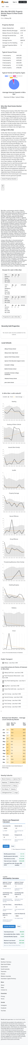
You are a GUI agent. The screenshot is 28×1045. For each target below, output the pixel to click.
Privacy (3, 996)
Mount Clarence (6, 779)
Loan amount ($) (8, 828)
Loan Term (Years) (8, 907)
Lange (16, 792)
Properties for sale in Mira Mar (11, 317)
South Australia (5, 969)
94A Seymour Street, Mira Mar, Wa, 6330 (7, 278)
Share (7, 6)
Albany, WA (8, 18)
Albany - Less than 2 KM (10, 663)
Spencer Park (17, 779)
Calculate (6, 846)
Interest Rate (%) (20, 907)
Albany (15, 786)
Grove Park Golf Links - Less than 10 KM (13, 690)
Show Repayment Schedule (18, 849)
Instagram (4, 1005)
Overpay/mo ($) (20, 838)
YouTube (3, 1010)
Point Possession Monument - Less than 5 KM (13, 677)
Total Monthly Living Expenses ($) (8, 897)
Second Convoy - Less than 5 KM (12, 697)
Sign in (15, 2)
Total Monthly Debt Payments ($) (20, 896)
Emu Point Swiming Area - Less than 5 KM (13, 681)
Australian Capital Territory (8, 978)
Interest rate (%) (20, 829)
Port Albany (5, 789)
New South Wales (6, 964)
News (2, 987)
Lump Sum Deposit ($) (20, 916)
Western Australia (6, 976)
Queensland (4, 967)
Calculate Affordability (9, 926)
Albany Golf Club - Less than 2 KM (12, 673)
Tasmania (3, 971)
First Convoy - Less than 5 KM (11, 694)
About (2, 985)
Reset (12, 846)
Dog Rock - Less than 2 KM (10, 686)
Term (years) (8, 837)
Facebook (3, 1008)
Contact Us (4, 990)
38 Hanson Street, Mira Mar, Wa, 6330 (7, 308)
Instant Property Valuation (9, 179)
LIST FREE (22, 2)
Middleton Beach (14, 782)
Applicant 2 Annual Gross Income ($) (20, 886)
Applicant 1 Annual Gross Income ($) (8, 885)
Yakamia (13, 789)
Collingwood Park (7, 792)
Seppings (4, 782)
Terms (2, 999)
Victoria (3, 974)
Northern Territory (6, 962)
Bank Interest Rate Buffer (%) (8, 917)
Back (3, 6)
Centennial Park (6, 786)
